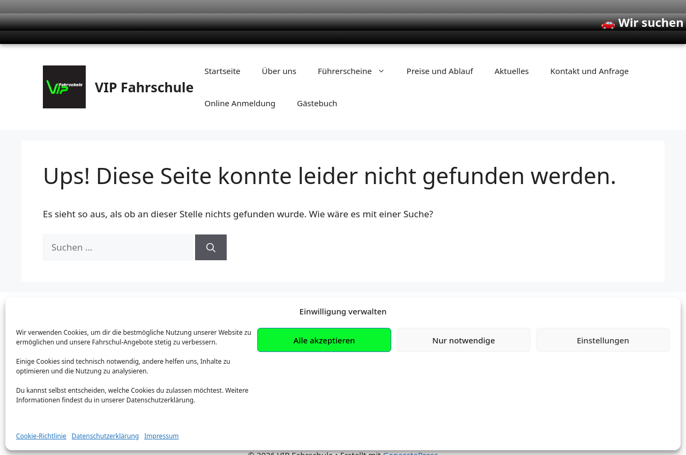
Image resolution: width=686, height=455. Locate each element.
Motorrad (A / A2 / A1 (295, 356)
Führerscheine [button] (357, 54)
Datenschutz (484, 357)
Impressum (481, 339)
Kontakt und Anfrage (589, 53)
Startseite (222, 53)
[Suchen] (211, 230)
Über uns (279, 53)
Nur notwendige (464, 402)
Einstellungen (603, 402)
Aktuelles (512, 53)
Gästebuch (317, 85)
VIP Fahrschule (144, 70)
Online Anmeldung (239, 85)
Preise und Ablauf (440, 53)
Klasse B (268, 338)
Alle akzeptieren (324, 402)
